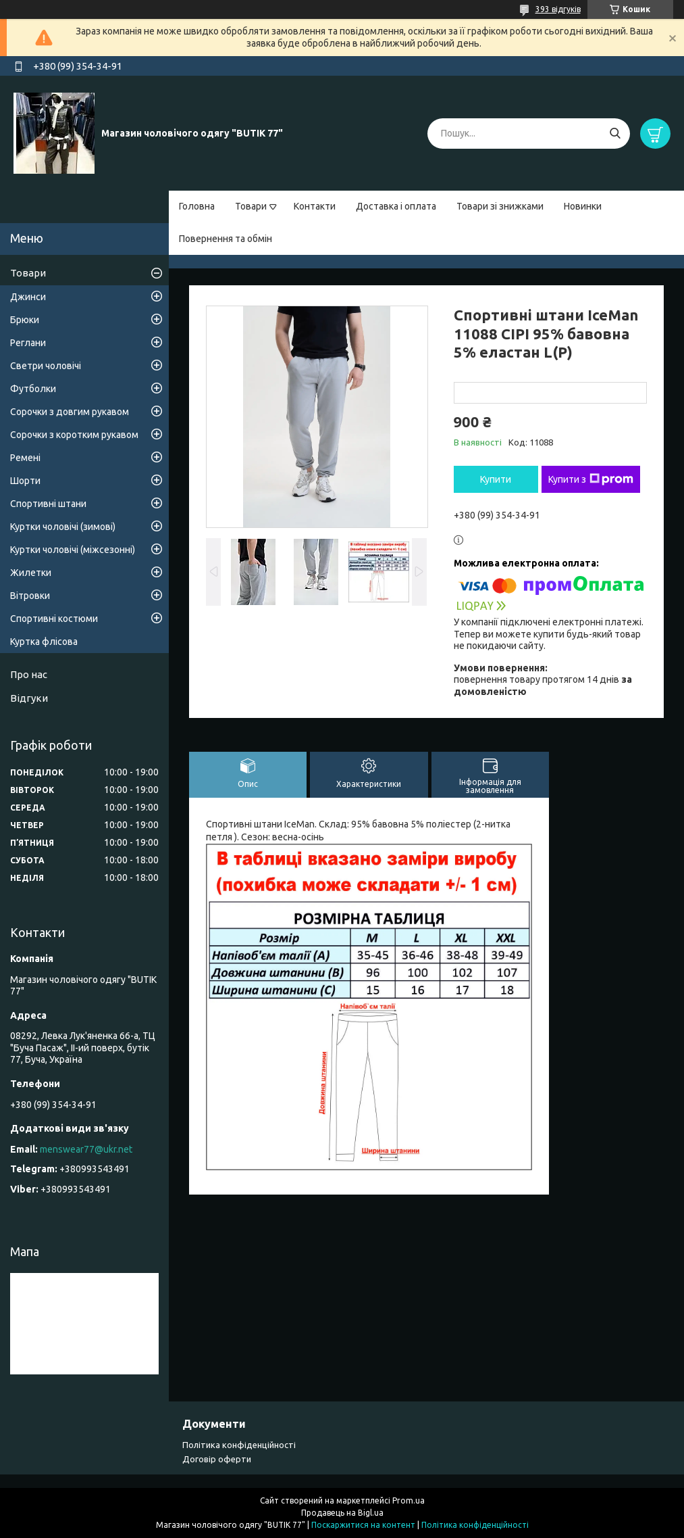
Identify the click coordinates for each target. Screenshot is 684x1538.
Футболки (33, 388)
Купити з (590, 479)
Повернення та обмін (225, 238)
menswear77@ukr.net (86, 1149)
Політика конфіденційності (239, 1444)
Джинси (28, 296)
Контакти (315, 206)
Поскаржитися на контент (363, 1524)
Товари (251, 206)
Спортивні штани (48, 503)
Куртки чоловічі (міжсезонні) (72, 549)
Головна (197, 206)
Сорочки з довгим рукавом (69, 411)
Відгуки (29, 698)
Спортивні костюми (54, 618)
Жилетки (30, 572)
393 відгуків (558, 9)
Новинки (583, 206)
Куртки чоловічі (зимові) (62, 526)
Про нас (28, 674)
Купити (495, 479)
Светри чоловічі (45, 365)
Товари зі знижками (500, 206)
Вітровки (30, 595)
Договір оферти (216, 1459)
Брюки (24, 319)
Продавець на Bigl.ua (342, 1512)
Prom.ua (408, 1500)
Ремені (25, 457)
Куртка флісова (44, 641)
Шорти (25, 480)
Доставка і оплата (396, 206)
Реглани (28, 342)
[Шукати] (615, 133)
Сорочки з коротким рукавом (74, 434)
